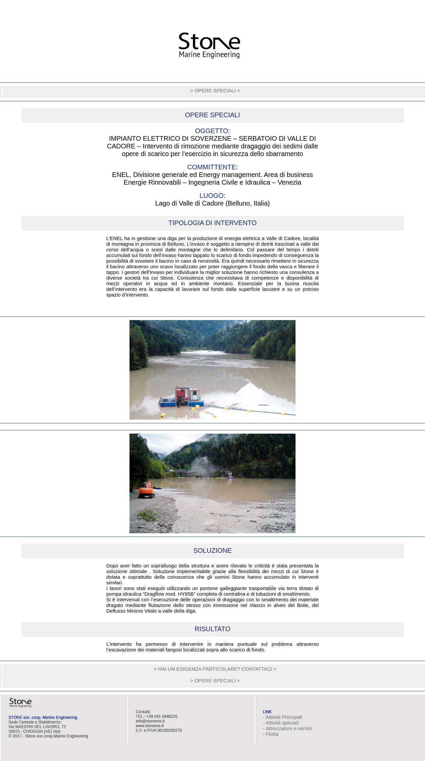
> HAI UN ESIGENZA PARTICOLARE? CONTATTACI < (215, 669)
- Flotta (271, 734)
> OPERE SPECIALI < (215, 90)
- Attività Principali (282, 717)
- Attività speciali (281, 722)
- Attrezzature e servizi (287, 728)
